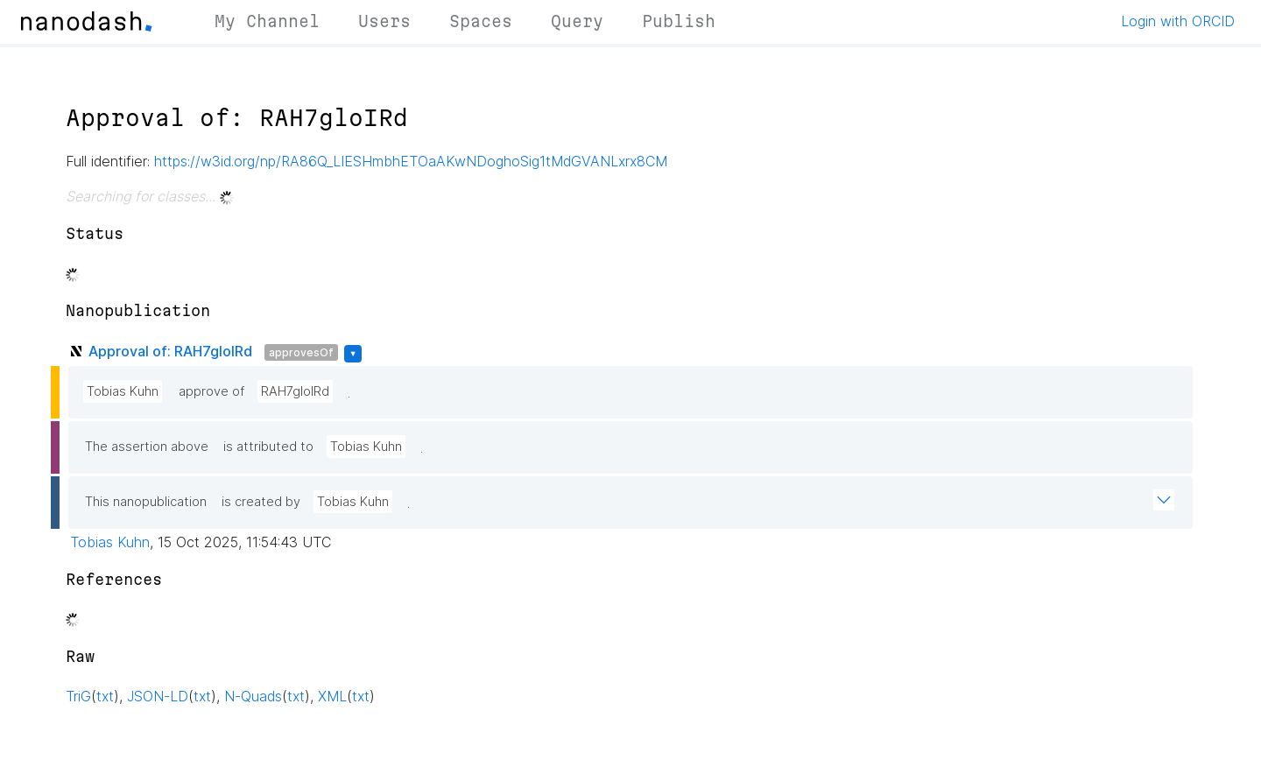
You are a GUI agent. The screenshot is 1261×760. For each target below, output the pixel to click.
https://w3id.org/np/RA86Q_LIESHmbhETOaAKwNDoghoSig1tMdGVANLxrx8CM (410, 161)
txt (105, 696)
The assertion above (146, 446)
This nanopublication (146, 502)
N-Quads (253, 696)
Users (384, 21)
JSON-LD (157, 696)
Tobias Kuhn (123, 391)
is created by (261, 502)
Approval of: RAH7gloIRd (170, 351)
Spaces (480, 21)
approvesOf (301, 352)
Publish (678, 21)
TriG (78, 696)
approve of (211, 391)
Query (577, 21)
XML (332, 696)
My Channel (267, 21)
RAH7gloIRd (295, 391)
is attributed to (268, 446)
